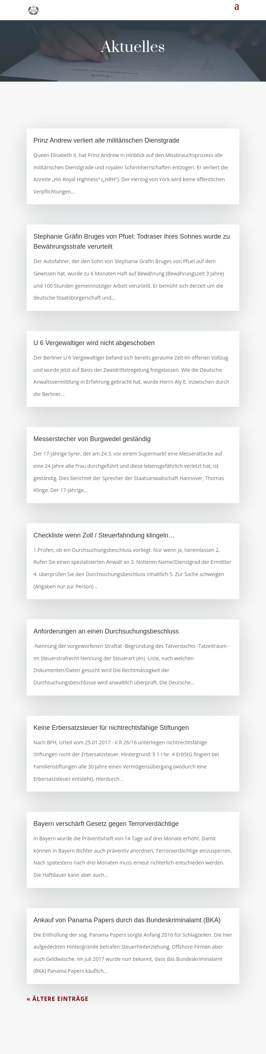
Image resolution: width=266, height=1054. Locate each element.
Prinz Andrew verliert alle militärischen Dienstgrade (106, 140)
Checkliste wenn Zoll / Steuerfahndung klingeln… (104, 535)
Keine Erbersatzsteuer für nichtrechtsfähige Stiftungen (111, 727)
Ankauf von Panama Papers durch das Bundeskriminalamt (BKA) (127, 920)
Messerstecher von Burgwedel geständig (92, 439)
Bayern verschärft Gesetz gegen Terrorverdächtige (106, 823)
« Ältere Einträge (58, 999)
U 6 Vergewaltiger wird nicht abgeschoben (94, 343)
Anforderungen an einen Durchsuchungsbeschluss (106, 631)
